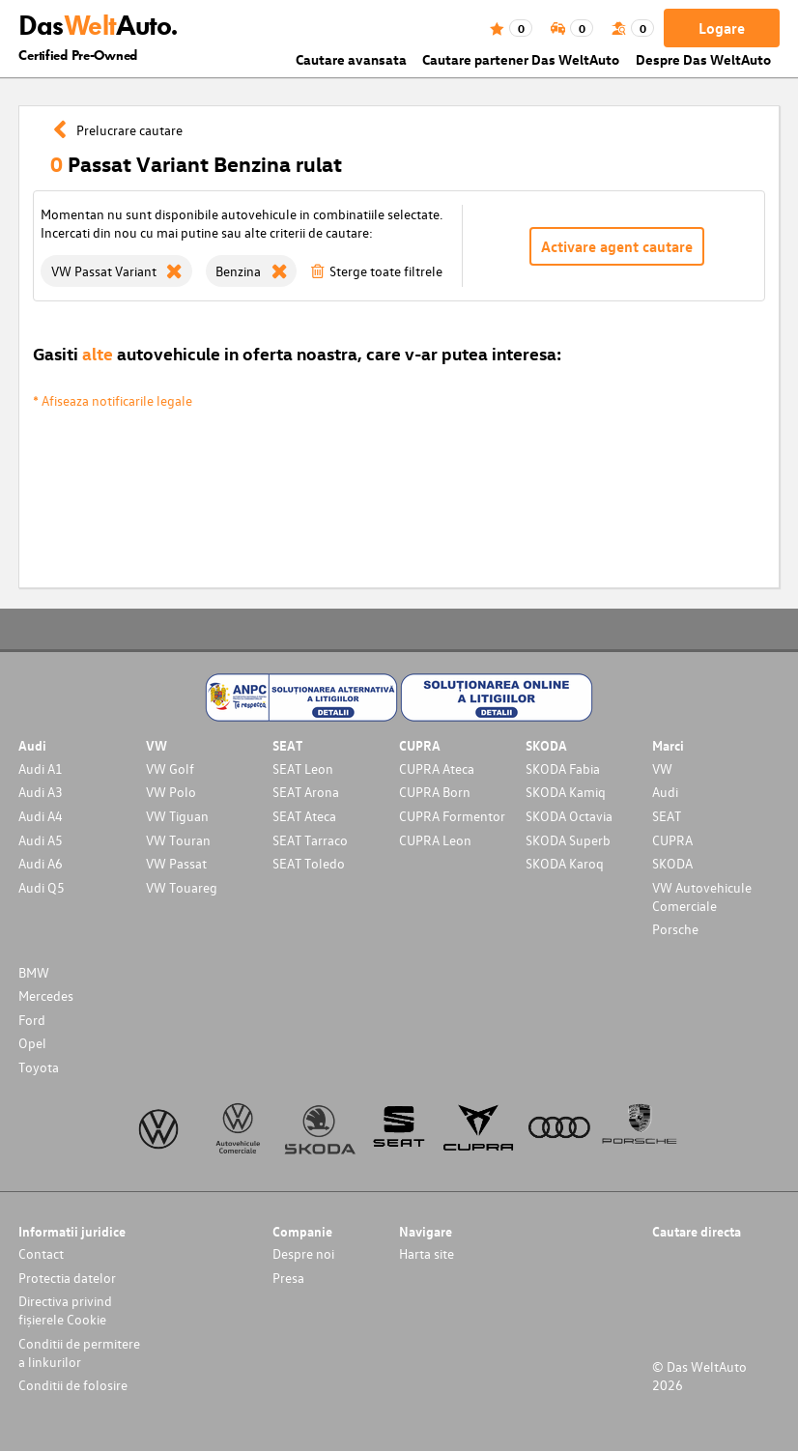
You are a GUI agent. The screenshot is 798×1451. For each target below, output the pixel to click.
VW (662, 768)
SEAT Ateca (304, 816)
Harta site (426, 1253)
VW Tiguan (177, 816)
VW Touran (178, 840)
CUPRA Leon (435, 840)
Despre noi (303, 1253)
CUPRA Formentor (452, 816)
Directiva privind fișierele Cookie (65, 1310)
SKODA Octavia (569, 816)
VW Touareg (181, 887)
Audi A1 (40, 768)
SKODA (672, 863)
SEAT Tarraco (310, 840)
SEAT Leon (302, 768)
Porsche (675, 929)
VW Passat (176, 863)
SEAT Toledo (308, 863)
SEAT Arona (305, 791)
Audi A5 (40, 840)
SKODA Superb (568, 840)
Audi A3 (40, 791)
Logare (721, 28)
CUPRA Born (434, 791)
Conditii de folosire (73, 1385)
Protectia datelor (67, 1277)
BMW (33, 972)
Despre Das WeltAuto (703, 59)
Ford (31, 1019)
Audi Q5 (41, 887)
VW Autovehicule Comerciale (702, 896)
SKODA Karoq (565, 863)
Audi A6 (40, 863)
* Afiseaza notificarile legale (112, 400)
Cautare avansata (351, 59)
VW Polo (171, 791)
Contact (41, 1253)
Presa (288, 1277)
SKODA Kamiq (566, 791)
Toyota (38, 1067)
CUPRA (672, 840)
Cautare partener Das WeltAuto (520, 59)
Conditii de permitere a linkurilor (79, 1352)
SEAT (666, 816)
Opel (32, 1043)
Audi (665, 791)
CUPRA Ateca (436, 768)
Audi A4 (40, 816)
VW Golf (170, 768)
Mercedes (45, 995)
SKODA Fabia (563, 768)
